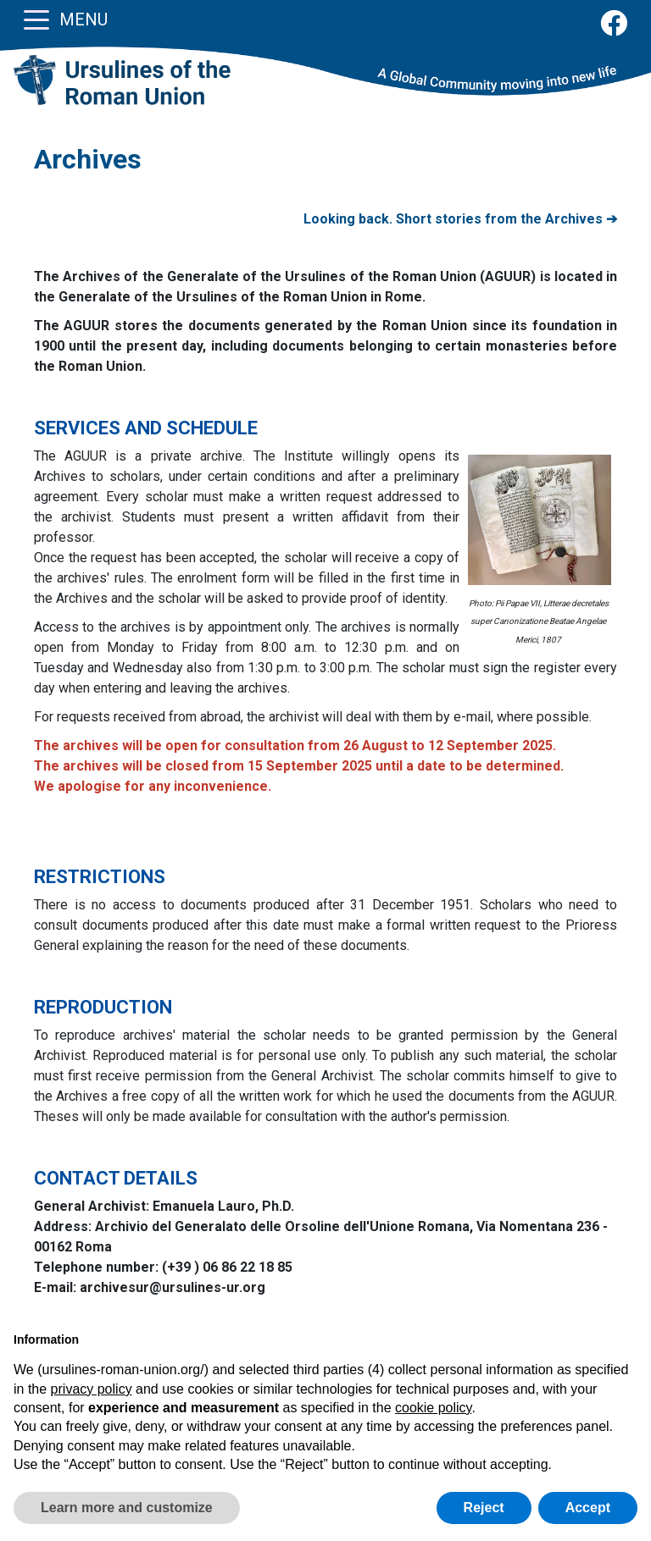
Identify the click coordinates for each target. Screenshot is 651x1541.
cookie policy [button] (433, 1407)
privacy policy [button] (91, 1389)
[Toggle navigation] (36, 18)
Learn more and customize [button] (127, 1507)
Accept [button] (587, 1507)
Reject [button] (484, 1507)
